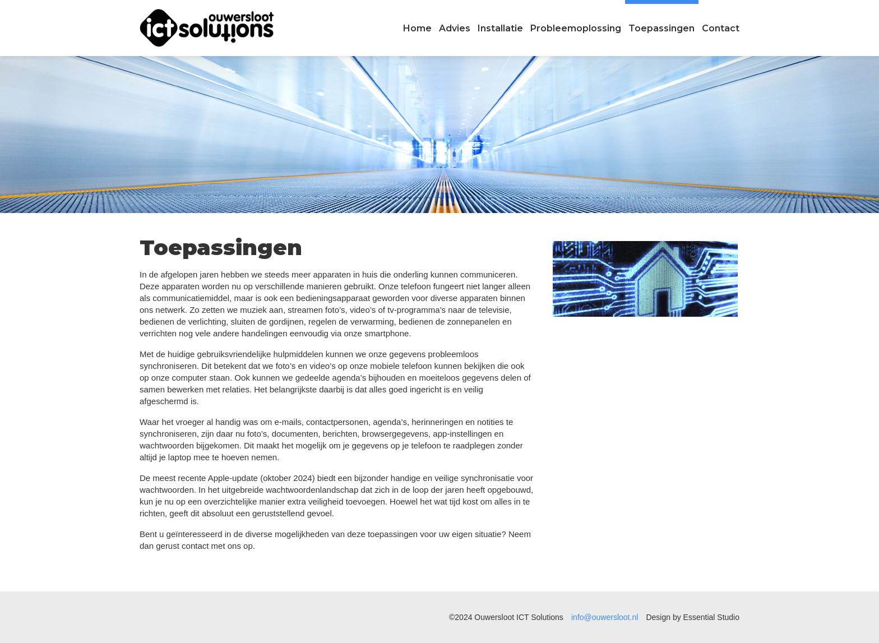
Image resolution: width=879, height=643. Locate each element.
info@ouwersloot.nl (604, 617)
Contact (720, 28)
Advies (454, 28)
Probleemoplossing (575, 28)
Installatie (500, 28)
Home (417, 28)
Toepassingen (661, 28)
